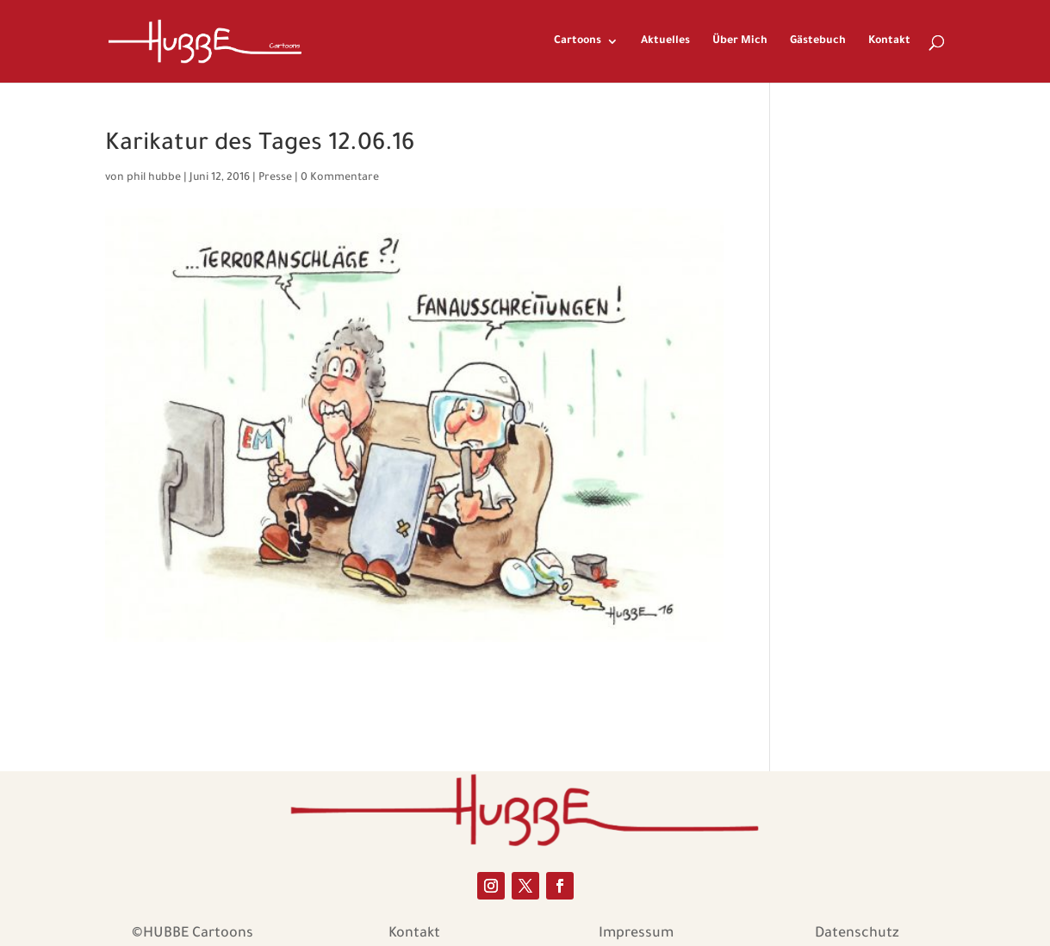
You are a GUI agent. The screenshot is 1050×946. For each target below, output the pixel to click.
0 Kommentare (340, 178)
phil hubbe (154, 178)
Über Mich (739, 41)
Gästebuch (818, 41)
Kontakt (889, 41)
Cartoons (577, 41)
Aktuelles (665, 41)
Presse (275, 178)
